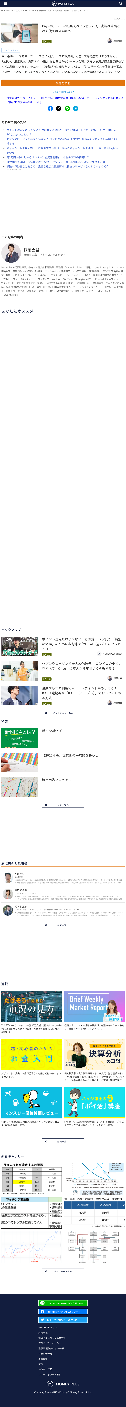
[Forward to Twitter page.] (63, 1320)
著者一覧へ (63, 925)
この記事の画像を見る (62, 91)
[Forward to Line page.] (63, 1303)
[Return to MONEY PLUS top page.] (63, 3)
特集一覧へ (63, 804)
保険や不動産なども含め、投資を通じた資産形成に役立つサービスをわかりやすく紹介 (58, 166)
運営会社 (43, 1332)
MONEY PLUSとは (47, 1327)
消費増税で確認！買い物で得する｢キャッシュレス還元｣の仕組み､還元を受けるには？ (57, 162)
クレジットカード (11, 50)
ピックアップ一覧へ (63, 713)
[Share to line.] (67, 108)
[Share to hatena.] (75, 108)
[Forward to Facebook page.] (63, 1311)
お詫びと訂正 (45, 1369)
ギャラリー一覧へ (63, 1271)
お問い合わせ (45, 1353)
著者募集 (43, 1358)
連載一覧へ (63, 1141)
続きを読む (63, 83)
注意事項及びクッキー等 (51, 1348)
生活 (18, 10)
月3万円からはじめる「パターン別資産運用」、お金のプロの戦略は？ (48, 157)
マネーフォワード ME (49, 1374)
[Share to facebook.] (50, 108)
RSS (40, 1364)
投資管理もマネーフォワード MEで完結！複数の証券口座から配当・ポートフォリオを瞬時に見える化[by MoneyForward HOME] (65, 100)
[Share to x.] (58, 108)
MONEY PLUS (7, 10)
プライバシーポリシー (49, 1343)
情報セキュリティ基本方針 (52, 1338)
